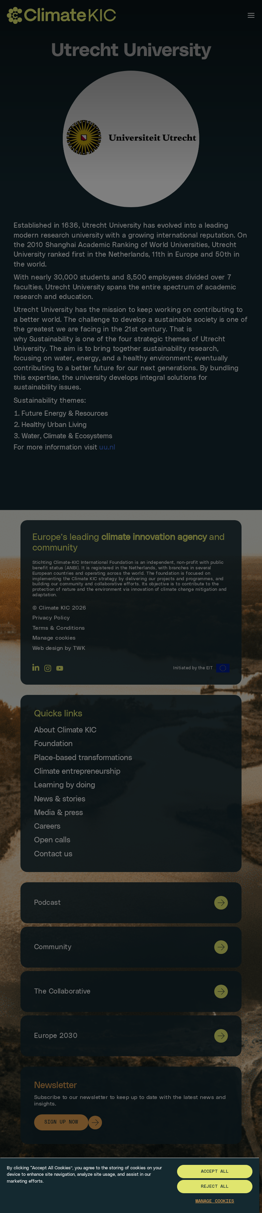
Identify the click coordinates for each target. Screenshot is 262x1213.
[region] (129, 1185)
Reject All (215, 1186)
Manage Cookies (214, 1201)
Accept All (215, 1171)
